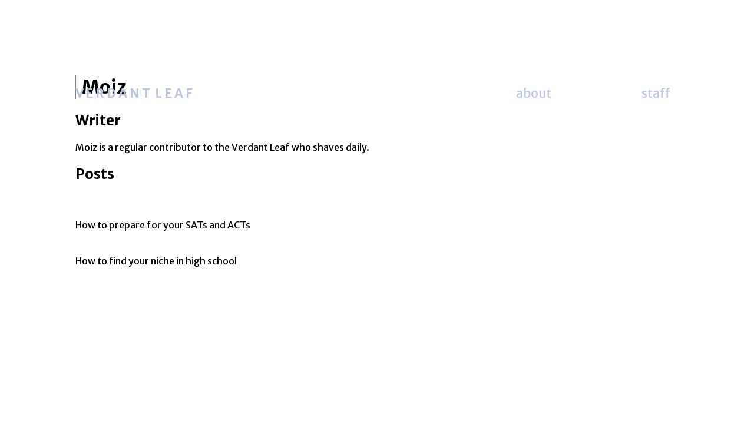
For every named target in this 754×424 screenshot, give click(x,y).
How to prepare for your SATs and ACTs (162, 225)
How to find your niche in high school (156, 261)
